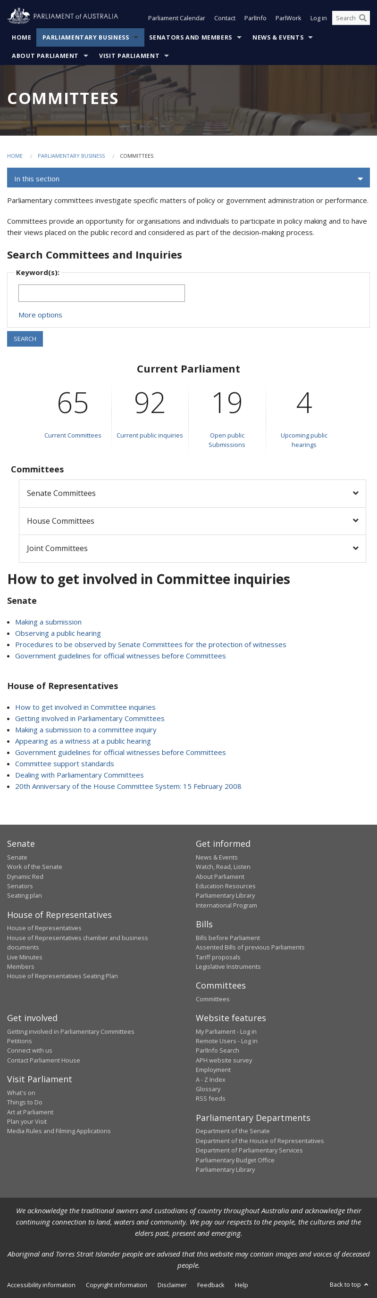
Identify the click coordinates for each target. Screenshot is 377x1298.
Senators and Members (190, 37)
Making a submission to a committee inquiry (86, 729)
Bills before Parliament (228, 937)
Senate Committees (61, 493)
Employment (213, 1069)
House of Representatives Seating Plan (62, 976)
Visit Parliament (129, 56)
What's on (21, 1092)
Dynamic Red (25, 876)
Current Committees (72, 435)
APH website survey (224, 1060)
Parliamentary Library (225, 895)
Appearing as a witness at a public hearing (83, 741)
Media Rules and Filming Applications (59, 1131)
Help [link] (241, 1285)
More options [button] (40, 314)
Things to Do (24, 1102)
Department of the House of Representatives (260, 1140)
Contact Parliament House (43, 1060)
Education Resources (226, 886)
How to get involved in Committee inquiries (85, 707)
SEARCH (25, 338)
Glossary (208, 1089)
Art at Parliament (30, 1112)
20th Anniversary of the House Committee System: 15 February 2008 (128, 786)
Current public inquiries (150, 435)
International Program (226, 905)
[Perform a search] (363, 18)
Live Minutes (24, 957)
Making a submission (48, 621)
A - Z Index (211, 1079)
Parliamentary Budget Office (235, 1160)
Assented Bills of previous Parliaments (250, 947)
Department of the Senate (233, 1131)
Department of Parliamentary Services (249, 1150)
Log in (318, 18)
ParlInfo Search (217, 1050)
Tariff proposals (218, 957)
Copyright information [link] (116, 1285)
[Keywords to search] (101, 293)
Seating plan (24, 895)
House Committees (60, 521)
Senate (17, 857)
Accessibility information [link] (41, 1285)
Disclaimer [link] (172, 1285)
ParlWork (289, 18)
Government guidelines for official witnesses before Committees (120, 655)
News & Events (277, 37)
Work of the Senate (34, 866)
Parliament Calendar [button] (176, 18)
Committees (213, 999)
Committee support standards (64, 763)
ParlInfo (255, 18)
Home (22, 37)
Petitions (19, 1041)
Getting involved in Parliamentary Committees (90, 718)
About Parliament (45, 56)
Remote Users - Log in (227, 1041)
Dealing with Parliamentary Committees (79, 774)
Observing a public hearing (58, 633)
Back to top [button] (350, 1284)
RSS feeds (211, 1098)
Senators (20, 886)
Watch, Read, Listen (223, 866)
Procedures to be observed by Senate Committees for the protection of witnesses (150, 644)
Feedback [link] (211, 1285)
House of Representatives (44, 928)
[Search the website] (351, 18)
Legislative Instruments (228, 966)
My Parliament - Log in (226, 1031)
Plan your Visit (27, 1121)
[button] (188, 179)
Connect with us (29, 1050)
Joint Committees (57, 548)
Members (20, 966)
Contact (224, 18)
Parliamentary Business (85, 37)
